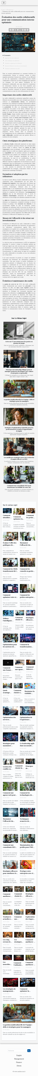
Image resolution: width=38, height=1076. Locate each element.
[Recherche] (17, 1050)
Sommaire (7, 55)
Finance (19, 1062)
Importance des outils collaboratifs (12, 58)
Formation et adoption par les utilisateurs (13, 63)
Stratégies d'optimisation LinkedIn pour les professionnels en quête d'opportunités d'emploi (19, 429)
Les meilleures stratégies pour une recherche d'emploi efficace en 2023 (19, 458)
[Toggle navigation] (4, 2)
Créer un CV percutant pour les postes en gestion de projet (19, 342)
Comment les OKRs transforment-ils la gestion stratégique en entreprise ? (10, 572)
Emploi (19, 1055)
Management (9, 10)
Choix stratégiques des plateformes (12, 60)
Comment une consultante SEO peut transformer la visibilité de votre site (19, 486)
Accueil (3, 10)
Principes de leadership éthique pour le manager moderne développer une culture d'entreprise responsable (19, 371)
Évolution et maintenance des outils (12, 68)
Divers (19, 1066)
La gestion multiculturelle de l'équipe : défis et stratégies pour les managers (19, 400)
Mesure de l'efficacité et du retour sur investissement (16, 66)
